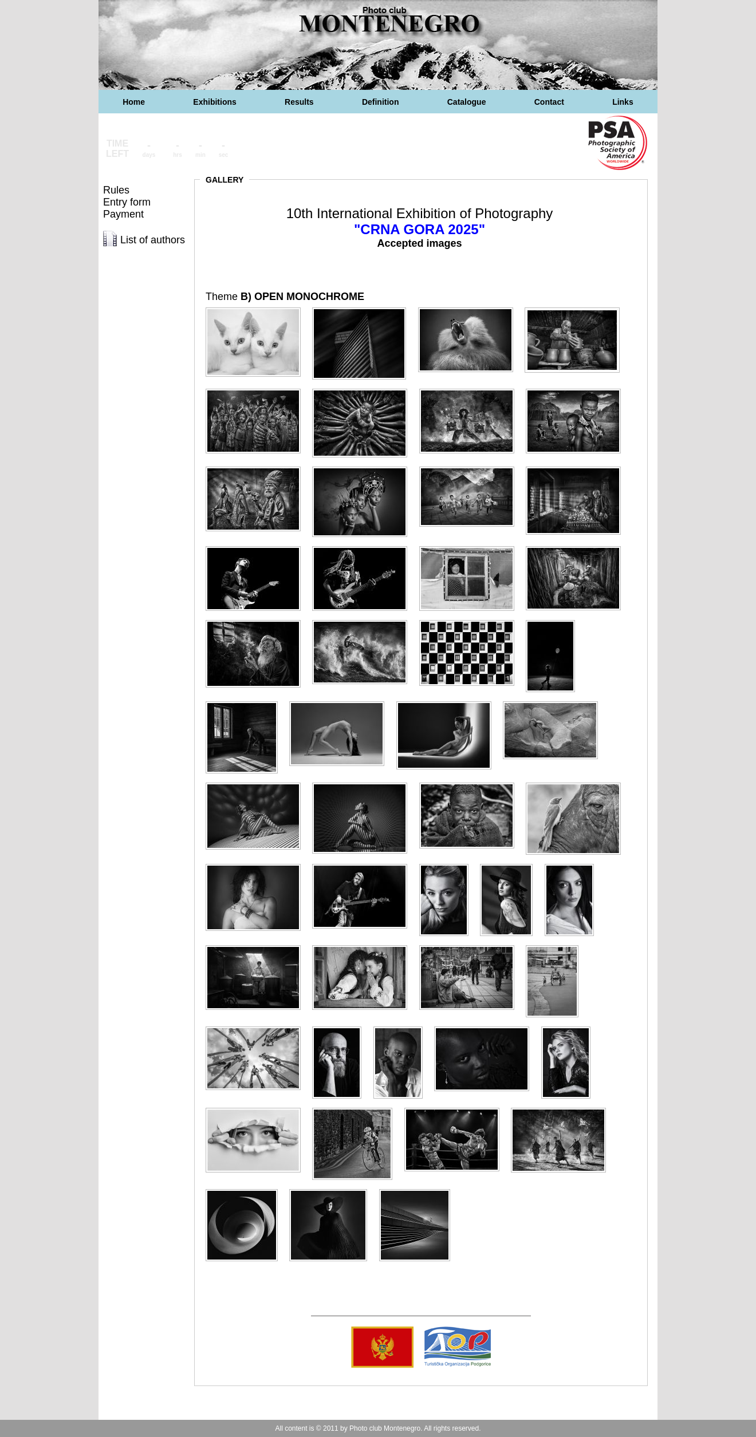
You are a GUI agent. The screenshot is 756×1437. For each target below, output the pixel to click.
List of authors (152, 240)
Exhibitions (214, 101)
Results (299, 101)
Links (622, 101)
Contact (549, 101)
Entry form (127, 202)
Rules (116, 190)
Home (134, 101)
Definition (380, 101)
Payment (123, 214)
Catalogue (466, 101)
